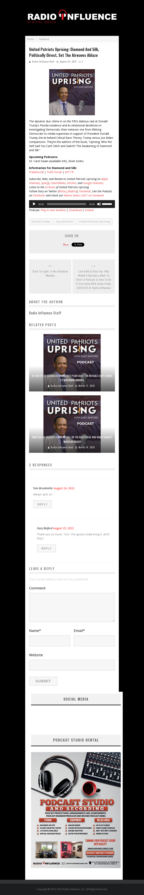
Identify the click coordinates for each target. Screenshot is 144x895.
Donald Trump (41, 221)
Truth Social (54, 172)
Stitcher (71, 183)
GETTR (69, 172)
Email (79, 630)
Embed (89, 210)
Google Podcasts (93, 183)
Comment (37, 588)
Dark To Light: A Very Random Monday (50, 273)
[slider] (66, 204)
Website (36, 655)
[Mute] (99, 204)
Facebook (85, 191)
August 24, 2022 (64, 488)
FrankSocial (36, 172)
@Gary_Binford (68, 191)
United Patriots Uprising (94, 221)
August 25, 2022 (63, 528)
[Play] (34, 204)
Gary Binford (64, 221)
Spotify (45, 183)
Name (35, 630)
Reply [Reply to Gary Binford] (46, 548)
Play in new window (53, 210)
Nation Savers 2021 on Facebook (84, 195)
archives (50, 187)
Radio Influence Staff (43, 61)
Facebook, (39, 195)
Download (75, 210)
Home (30, 39)
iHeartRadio (58, 183)
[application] (72, 204)
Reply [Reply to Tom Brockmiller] (42, 504)
